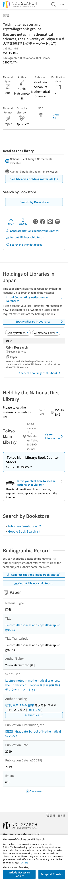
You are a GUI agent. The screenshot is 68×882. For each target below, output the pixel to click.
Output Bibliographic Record (25, 237)
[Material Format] (46, 333)
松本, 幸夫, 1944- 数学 (19, 705)
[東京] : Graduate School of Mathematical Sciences (33, 733)
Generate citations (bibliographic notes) (32, 231)
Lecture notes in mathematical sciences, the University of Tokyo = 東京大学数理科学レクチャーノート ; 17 (32, 685)
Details (24, 862)
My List (11, 221)
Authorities (34, 715)
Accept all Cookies (52, 874)
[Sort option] (18, 333)
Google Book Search (24, 531)
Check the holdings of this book (40, 373)
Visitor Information (54, 436)
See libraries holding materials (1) (34, 179)
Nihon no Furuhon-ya (25, 526)
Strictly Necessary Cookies (19, 874)
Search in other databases (24, 245)
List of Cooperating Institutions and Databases (35, 299)
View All (56, 116)
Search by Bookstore (34, 202)
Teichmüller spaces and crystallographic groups (32, 627)
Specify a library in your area (40, 321)
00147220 (34, 709)
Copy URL (23, 221)
